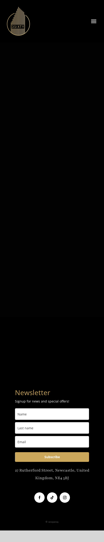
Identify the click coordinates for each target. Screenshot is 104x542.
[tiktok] (52, 497)
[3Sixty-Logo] (18, 9)
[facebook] (39, 497)
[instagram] (65, 497)
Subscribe (52, 457)
